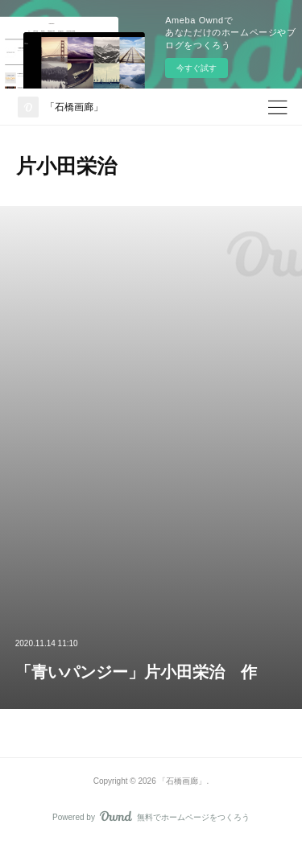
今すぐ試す (196, 68)
